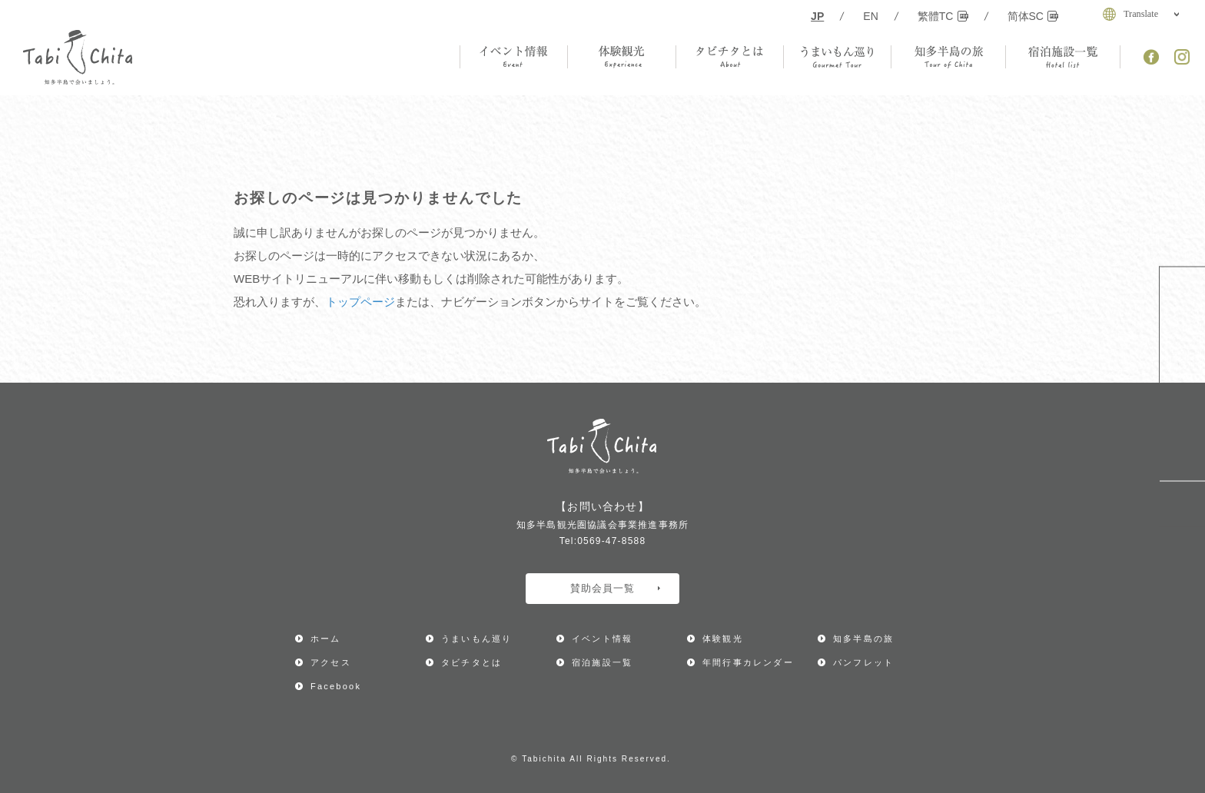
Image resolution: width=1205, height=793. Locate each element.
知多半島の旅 (863, 638)
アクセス (1182, 428)
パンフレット (863, 662)
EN (870, 16)
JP (817, 16)
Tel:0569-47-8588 (602, 541)
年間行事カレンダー (1182, 321)
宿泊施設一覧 (602, 662)
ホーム (325, 638)
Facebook (335, 686)
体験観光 (722, 638)
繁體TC (943, 16)
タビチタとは (471, 662)
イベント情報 (602, 638)
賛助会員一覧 (615, 588)
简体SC (1033, 16)
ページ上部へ (1182, 504)
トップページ (360, 301)
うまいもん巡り (476, 638)
